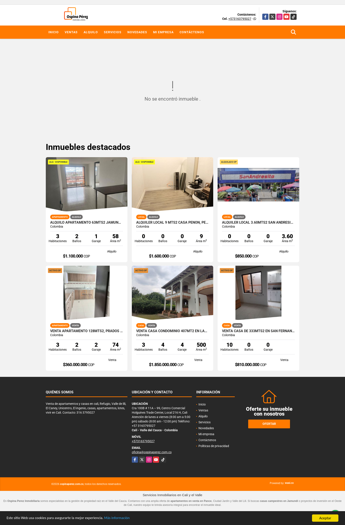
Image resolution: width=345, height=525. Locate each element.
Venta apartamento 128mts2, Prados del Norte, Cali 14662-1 (86, 331)
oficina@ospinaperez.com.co (152, 452)
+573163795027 (239, 18)
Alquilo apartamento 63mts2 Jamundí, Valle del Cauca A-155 (86, 222)
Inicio (53, 32)
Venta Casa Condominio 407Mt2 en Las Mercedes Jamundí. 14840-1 (172, 331)
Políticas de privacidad (213, 446)
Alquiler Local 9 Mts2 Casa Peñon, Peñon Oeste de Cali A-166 (172, 222)
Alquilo (91, 32)
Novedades (137, 32)
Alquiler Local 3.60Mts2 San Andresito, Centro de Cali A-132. (258, 222)
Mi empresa (163, 32)
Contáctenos (192, 32)
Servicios (112, 32)
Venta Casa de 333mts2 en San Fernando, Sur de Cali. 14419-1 (258, 331)
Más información (117, 518)
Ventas (71, 32)
